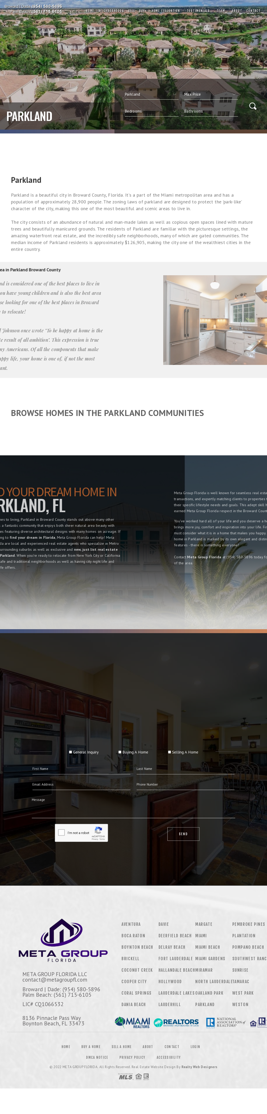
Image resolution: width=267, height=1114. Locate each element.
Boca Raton (133, 935)
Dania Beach (134, 1004)
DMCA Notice (97, 1057)
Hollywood (170, 981)
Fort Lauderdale (176, 958)
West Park (243, 993)
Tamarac (241, 981)
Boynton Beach (137, 947)
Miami (201, 935)
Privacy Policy (132, 1057)
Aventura (131, 924)
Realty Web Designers (199, 1067)
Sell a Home (121, 1047)
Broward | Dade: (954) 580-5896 (61, 989)
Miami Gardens (210, 958)
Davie (164, 924)
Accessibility (169, 1057)
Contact (253, 11)
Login (196, 1047)
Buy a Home (90, 1047)
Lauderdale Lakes (177, 993)
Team (219, 11)
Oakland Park (209, 993)
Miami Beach (207, 947)
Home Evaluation (164, 11)
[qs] (211, 94)
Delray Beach (172, 947)
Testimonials (197, 11)
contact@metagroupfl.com (54, 979)
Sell (131, 11)
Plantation (244, 935)
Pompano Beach (248, 947)
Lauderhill (170, 1004)
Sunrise (240, 970)
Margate (204, 924)
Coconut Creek (137, 970)
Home (90, 11)
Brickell (131, 958)
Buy (142, 11)
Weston (240, 1004)
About (235, 11)
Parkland (205, 1004)
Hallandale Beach (177, 970)
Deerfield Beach (175, 935)
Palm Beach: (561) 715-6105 (57, 994)
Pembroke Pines (248, 924)
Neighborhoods (111, 11)
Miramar (204, 970)
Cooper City (134, 981)
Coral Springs (137, 993)
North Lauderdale (214, 981)
